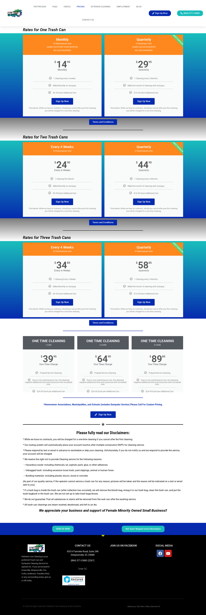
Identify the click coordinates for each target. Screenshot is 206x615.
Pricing (81, 6)
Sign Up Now (62, 101)
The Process (39, 6)
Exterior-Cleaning (100, 6)
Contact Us (88, 20)
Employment (123, 6)
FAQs (54, 6)
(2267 (91, 560)
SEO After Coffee (143, 607)
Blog (139, 6)
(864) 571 (76, 560)
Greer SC (82, 568)
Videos (67, 6)
